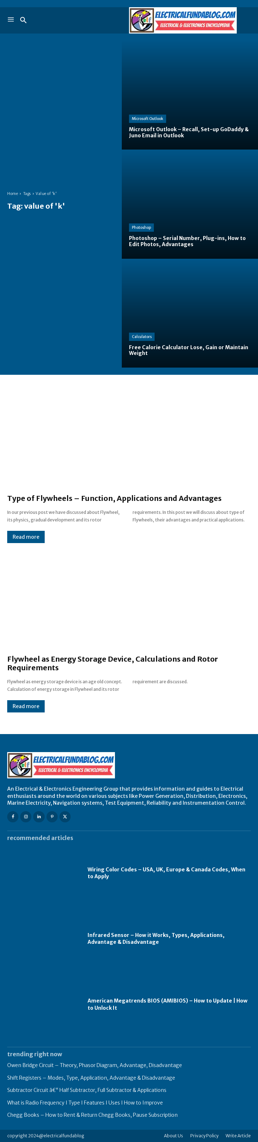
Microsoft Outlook (147, 118)
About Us (173, 1135)
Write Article (238, 1135)
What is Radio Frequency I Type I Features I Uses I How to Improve (85, 1102)
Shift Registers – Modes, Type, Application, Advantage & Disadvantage (91, 1078)
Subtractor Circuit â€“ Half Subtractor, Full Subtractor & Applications (86, 1090)
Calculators (142, 336)
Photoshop (141, 227)
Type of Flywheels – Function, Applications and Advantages (114, 498)
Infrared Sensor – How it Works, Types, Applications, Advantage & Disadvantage (156, 939)
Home (12, 193)
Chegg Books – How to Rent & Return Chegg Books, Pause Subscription (92, 1115)
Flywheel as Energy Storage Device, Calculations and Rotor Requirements (112, 663)
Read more (26, 537)
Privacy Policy (204, 1135)
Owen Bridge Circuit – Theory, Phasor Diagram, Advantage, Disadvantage (94, 1065)
